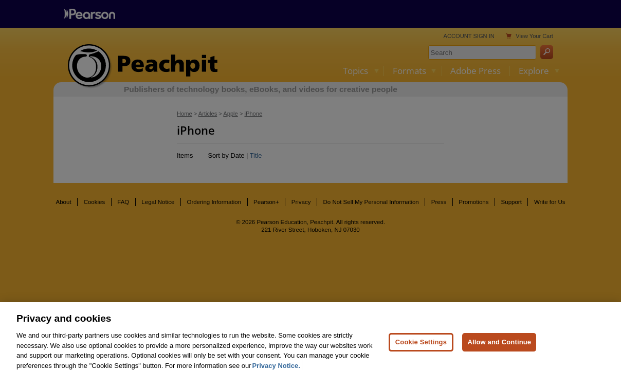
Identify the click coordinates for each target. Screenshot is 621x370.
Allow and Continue (499, 349)
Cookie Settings (421, 349)
